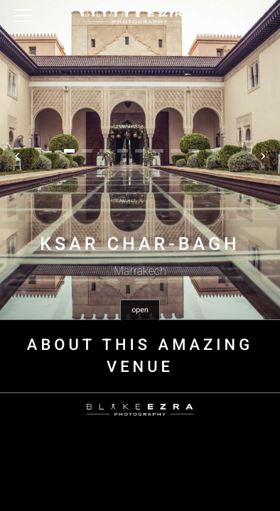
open (140, 309)
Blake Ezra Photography (140, 17)
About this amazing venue (140, 356)
